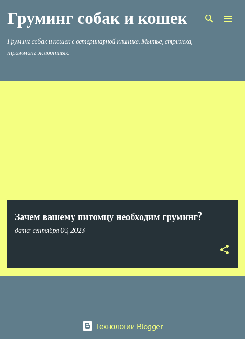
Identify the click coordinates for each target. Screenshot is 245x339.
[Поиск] (209, 18)
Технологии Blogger (122, 326)
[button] (224, 250)
